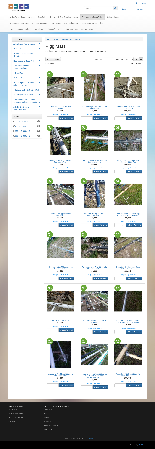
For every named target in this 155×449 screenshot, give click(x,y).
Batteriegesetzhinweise (51, 425)
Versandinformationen (15, 417)
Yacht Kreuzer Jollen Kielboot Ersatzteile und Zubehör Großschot (34, 29)
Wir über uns (12, 409)
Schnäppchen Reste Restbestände (65, 23)
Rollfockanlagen (113, 17)
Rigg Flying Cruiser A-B (60, 320)
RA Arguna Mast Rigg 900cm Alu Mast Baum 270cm (94, 268)
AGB (45, 413)
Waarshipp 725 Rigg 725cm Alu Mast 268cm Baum (128, 375)
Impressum (47, 421)
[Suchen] (98, 8)
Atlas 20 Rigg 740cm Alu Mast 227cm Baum (128, 108)
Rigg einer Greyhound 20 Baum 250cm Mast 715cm (128, 268)
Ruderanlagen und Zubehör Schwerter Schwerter (29, 23)
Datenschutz (48, 409)
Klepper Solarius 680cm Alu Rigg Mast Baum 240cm (60, 268)
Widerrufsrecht (48, 429)
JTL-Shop (141, 445)
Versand (90, 438)
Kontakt (143, 3)
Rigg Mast (19, 73)
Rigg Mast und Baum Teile (92, 17)
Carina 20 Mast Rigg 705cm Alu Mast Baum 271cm (60, 161)
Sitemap (46, 417)
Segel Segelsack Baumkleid (93, 23)
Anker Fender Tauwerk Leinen (22, 17)
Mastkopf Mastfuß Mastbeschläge (28, 66)
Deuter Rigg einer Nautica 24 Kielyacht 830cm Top (128, 161)
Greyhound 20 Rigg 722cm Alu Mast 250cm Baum (94, 214)
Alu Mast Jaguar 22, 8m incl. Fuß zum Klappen (94, 108)
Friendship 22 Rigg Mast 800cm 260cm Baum (61, 214)
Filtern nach (53, 59)
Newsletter (11, 421)
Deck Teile (42, 17)
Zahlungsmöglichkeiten (15, 413)
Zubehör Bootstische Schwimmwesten (78, 29)
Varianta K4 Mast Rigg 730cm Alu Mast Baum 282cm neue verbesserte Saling (94, 376)
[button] (136, 59)
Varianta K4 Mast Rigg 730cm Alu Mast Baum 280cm (60, 375)
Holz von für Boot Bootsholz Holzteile (64, 17)
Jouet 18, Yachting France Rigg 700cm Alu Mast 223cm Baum (128, 214)
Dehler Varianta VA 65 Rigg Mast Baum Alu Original (94, 161)
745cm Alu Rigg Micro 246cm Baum (60, 108)
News (137, 3)
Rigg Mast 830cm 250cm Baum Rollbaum (94, 321)
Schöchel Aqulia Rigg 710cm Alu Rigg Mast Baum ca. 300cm (128, 321)
